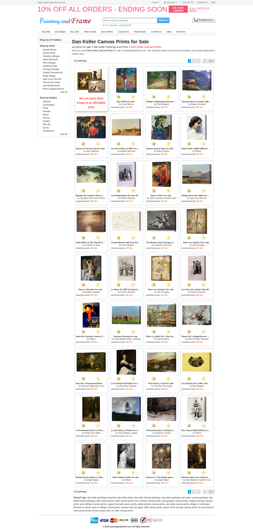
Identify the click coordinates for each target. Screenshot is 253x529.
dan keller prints (125, 497)
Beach (46, 114)
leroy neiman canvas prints (148, 501)
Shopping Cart (205, 19)
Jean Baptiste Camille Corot (198, 480)
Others (198, 151)
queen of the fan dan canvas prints (180, 507)
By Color (75, 31)
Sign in (41, 2)
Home (155, 2)
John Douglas (198, 245)
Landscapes (49, 105)
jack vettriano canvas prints (93, 504)
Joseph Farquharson (53, 72)
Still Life (46, 124)
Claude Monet (49, 49)
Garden (46, 121)
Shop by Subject (48, 97)
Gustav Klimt (49, 53)
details (193, 10)
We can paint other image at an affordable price (91, 103)
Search (163, 20)
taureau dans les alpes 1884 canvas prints (141, 507)
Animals (47, 111)
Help (213, 2)
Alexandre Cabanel (127, 386)
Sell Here (180, 31)
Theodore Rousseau (163, 386)
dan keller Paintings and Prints (111, 47)
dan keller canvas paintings (194, 497)
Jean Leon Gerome (198, 198)
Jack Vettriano (92, 151)
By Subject (60, 31)
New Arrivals (90, 31)
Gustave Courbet (163, 433)
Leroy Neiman (128, 104)
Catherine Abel (50, 66)
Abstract (47, 101)
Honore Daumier (127, 198)
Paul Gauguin (163, 104)
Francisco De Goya (163, 245)
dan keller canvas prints (177, 504)
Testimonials (140, 31)
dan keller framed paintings (147, 497)
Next (211, 61)
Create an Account (56, 2)
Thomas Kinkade (51, 69)
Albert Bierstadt (50, 59)
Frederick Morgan (51, 56)
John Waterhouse (51, 85)
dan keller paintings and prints (101, 497)
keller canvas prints (124, 501)
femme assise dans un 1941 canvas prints (112, 510)
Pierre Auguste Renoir (53, 89)
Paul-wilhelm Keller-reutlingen (128, 339)
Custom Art (188, 2)
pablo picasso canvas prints (151, 504)
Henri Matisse (128, 245)
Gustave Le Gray (92, 245)
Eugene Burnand (198, 104)
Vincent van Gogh (51, 82)
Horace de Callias (92, 433)
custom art (208, 50)
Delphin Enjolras (92, 292)
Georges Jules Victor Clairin (92, 198)
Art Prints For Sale (66, 20)
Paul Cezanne (163, 339)
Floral (45, 108)
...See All (63, 92)
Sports (46, 127)
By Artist (46, 31)
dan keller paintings (170, 497)
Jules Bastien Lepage (127, 433)
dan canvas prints (105, 501)
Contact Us (202, 2)
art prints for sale (81, 47)
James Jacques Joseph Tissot (163, 198)
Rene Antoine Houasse (198, 339)
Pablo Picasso (163, 151)
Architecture (48, 131)
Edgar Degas (92, 480)
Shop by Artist (47, 46)
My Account (170, 2)
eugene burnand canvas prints (122, 504)
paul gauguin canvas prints (175, 501)
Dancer (46, 118)
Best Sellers (107, 31)
